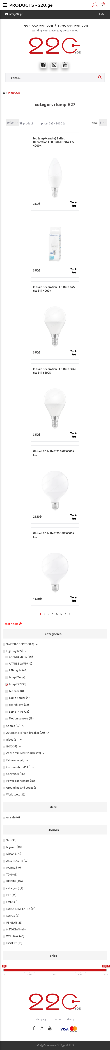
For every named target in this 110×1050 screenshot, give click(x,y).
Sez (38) (11, 840)
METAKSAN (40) (16, 929)
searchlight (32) (19, 704)
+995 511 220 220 (73, 26)
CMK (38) (11, 902)
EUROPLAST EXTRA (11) (20, 908)
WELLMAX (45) (15, 936)
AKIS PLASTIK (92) (17, 860)
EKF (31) (11, 895)
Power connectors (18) (20, 780)
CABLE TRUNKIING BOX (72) (23, 753)
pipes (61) (12, 739)
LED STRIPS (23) (19, 711)
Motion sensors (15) (21, 718)
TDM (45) (11, 874)
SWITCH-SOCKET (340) (20, 644)
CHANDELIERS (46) (21, 656)
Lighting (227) (14, 651)
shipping (41, 1019)
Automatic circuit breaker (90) (25, 732)
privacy (70, 1019)
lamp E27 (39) (17, 684)
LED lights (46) (18, 670)
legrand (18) (14, 847)
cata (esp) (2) (14, 888)
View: (94, 122)
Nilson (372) (13, 854)
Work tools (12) (15, 794)
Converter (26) (15, 774)
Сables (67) (13, 726)
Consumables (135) (18, 767)
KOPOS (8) (12, 915)
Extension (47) (15, 760)
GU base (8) (16, 691)
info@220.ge (16, 14)
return (57, 1019)
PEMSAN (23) (14, 922)
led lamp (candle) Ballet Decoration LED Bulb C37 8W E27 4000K (53, 142)
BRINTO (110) (14, 881)
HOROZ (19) (13, 867)
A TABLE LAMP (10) (20, 663)
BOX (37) (11, 746)
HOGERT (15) (14, 943)
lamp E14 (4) (17, 677)
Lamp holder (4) (19, 698)
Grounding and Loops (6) (21, 787)
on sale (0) (13, 817)
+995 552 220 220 (37, 26)
